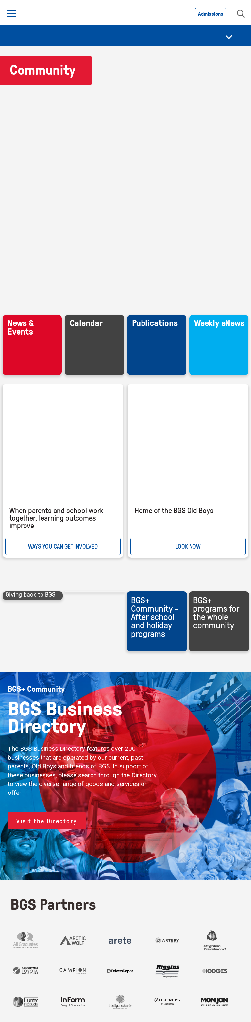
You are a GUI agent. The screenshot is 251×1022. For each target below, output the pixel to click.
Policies (118, 893)
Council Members (190, 893)
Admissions (210, 13)
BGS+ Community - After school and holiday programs (154, 241)
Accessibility (84, 893)
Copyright (147, 893)
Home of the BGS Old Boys (174, 135)
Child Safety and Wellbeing (92, 904)
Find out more (205, 1014)
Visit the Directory (46, 445)
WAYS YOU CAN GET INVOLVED (63, 171)
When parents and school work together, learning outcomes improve (56, 142)
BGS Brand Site (30, 904)
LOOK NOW (188, 171)
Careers (50, 893)
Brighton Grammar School (180, 923)
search (241, 14)
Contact (22, 893)
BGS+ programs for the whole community (216, 237)
